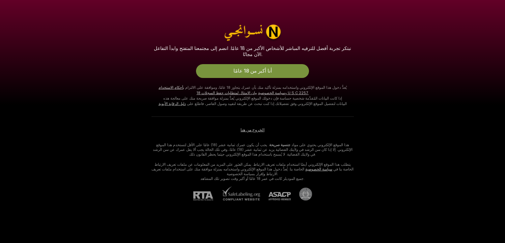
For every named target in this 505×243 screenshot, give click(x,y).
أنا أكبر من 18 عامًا (252, 71)
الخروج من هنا (252, 130)
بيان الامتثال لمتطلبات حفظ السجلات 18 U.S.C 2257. (253, 92)
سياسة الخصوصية (271, 92)
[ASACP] (275, 196)
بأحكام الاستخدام (171, 87)
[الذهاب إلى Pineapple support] (301, 194)
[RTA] (207, 195)
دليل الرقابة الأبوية (172, 103)
